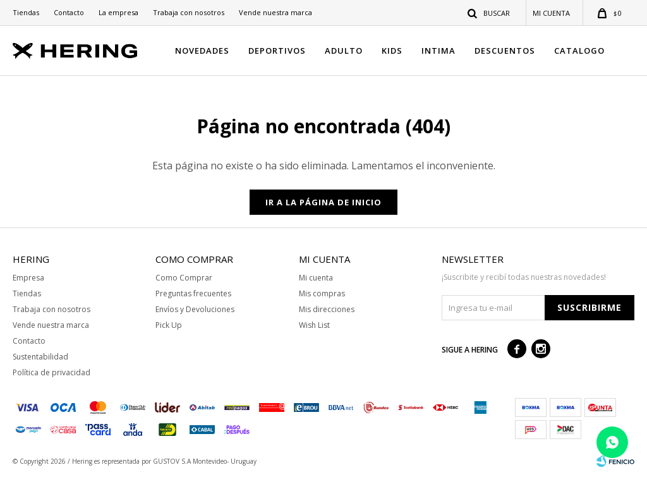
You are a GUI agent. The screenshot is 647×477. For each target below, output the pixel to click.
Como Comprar (183, 277)
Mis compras (322, 293)
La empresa (118, 12)
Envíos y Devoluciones (194, 309)
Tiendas (26, 12)
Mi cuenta (316, 277)
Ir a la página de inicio (323, 202)
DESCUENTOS (505, 50)
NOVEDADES (202, 50)
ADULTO (344, 50)
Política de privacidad (51, 372)
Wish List (314, 325)
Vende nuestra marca (275, 12)
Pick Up (168, 325)
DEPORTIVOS (277, 50)
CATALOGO (579, 50)
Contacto (69, 12)
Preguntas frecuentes (193, 293)
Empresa (28, 277)
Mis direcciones (326, 309)
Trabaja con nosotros (188, 12)
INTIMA (438, 50)
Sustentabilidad (40, 356)
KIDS (392, 50)
